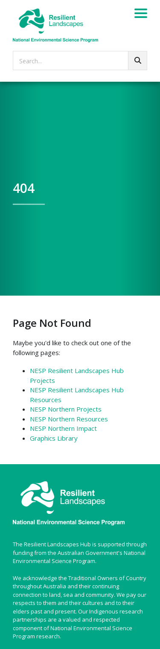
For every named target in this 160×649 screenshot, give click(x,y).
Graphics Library (54, 438)
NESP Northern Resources (69, 419)
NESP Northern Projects (66, 409)
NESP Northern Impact (63, 428)
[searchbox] (80, 60)
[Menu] (140, 15)
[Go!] (137, 60)
